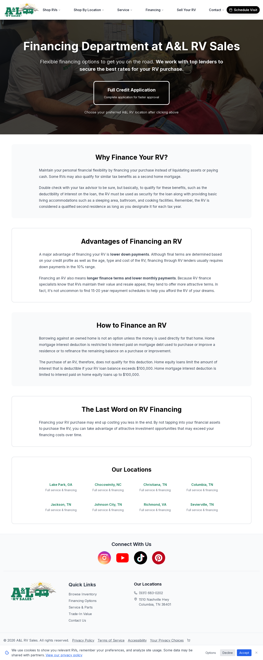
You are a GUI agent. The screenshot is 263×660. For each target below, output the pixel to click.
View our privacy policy (64, 655)
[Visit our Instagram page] (104, 557)
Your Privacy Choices (167, 640)
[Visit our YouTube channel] (122, 557)
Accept (244, 652)
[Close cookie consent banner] (256, 652)
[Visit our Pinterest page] (158, 557)
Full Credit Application (131, 93)
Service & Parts (81, 607)
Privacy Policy (83, 640)
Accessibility (137, 640)
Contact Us (77, 620)
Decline (228, 652)
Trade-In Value (80, 614)
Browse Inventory (83, 594)
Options (210, 652)
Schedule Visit (243, 10)
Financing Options (83, 601)
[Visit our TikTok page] (140, 557)
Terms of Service (111, 640)
